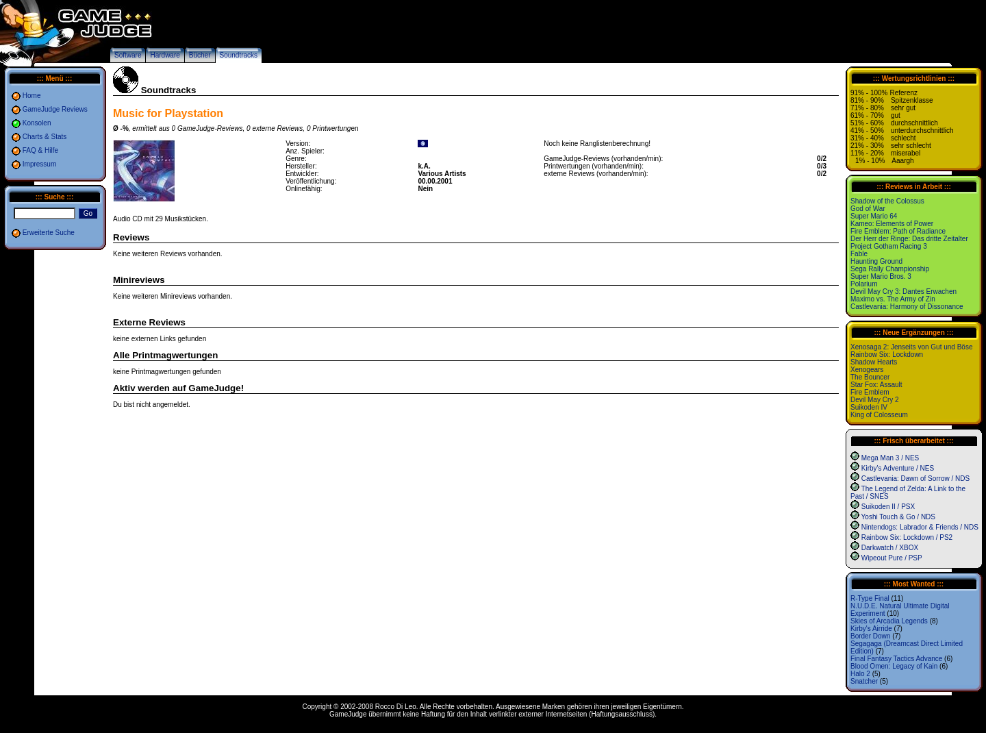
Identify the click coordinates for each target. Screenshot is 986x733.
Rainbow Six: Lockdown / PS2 (906, 537)
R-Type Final (869, 598)
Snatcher (864, 681)
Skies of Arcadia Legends (889, 621)
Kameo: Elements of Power (891, 223)
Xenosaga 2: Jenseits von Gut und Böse (911, 347)
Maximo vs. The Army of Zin (892, 299)
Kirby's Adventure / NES (897, 468)
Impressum (39, 164)
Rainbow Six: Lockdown (886, 354)
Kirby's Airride (871, 628)
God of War (867, 208)
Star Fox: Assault (876, 384)
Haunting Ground (876, 261)
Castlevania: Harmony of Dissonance (906, 306)
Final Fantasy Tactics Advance (896, 658)
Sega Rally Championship (889, 269)
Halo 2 (860, 674)
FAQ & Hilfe (40, 150)
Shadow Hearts (873, 362)
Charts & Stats (44, 136)
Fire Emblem (869, 392)
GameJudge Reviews (55, 109)
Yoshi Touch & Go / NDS (898, 517)
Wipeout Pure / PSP (891, 558)
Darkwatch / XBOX (889, 547)
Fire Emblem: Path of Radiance (898, 231)
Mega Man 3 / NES (890, 458)
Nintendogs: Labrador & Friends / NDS (919, 527)
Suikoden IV (868, 407)
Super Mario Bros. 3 (880, 276)
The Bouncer (869, 377)
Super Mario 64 (873, 216)
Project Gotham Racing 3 (888, 246)
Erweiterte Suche (49, 232)
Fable (859, 254)
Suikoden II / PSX (888, 506)
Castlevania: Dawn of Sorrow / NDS (915, 478)
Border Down (870, 636)
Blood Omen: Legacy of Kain (893, 666)
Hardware (164, 55)
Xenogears (866, 369)
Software (127, 55)
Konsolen (37, 123)
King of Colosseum (879, 415)
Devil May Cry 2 (874, 399)
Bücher (200, 55)
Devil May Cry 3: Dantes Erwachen (903, 291)
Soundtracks (239, 55)
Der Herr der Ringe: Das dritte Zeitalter (909, 239)
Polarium (863, 284)
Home (32, 95)
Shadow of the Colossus (887, 201)
